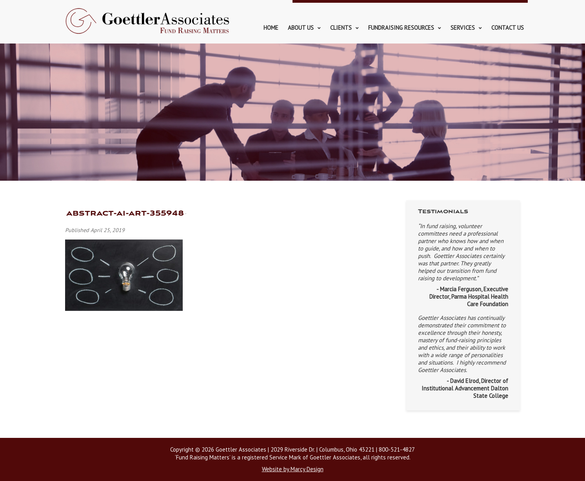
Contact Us (507, 27)
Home (270, 27)
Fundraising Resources (401, 27)
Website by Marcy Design (292, 469)
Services (463, 27)
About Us (301, 27)
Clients (341, 27)
